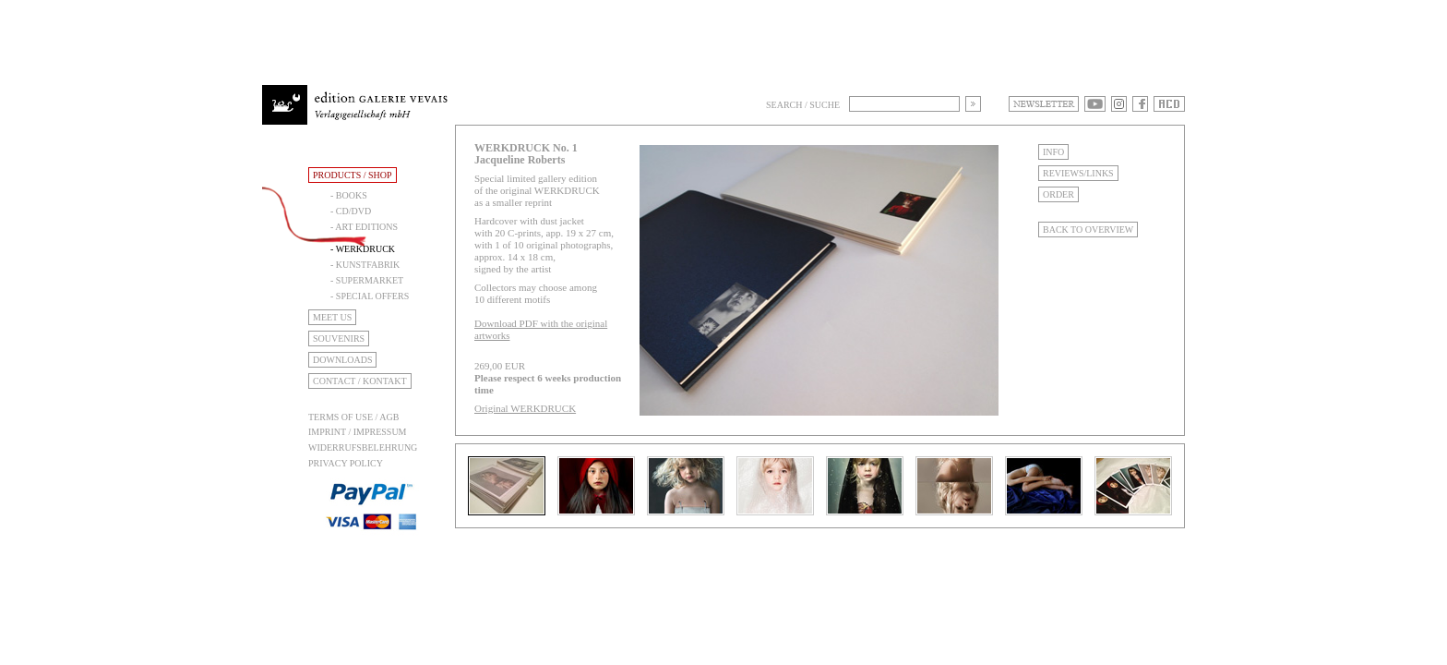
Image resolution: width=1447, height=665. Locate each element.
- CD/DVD (350, 211)
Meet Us (332, 317)
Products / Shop (352, 175)
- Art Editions (364, 227)
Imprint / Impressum (357, 432)
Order (1058, 194)
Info (1053, 152)
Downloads (342, 360)
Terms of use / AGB (353, 417)
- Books (348, 195)
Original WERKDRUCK (525, 408)
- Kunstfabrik (365, 265)
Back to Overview (1088, 229)
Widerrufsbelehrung (362, 447)
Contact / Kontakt (360, 381)
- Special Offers (369, 296)
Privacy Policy (345, 463)
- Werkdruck (362, 249)
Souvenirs (339, 338)
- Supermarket (366, 280)
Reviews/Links (1078, 173)
